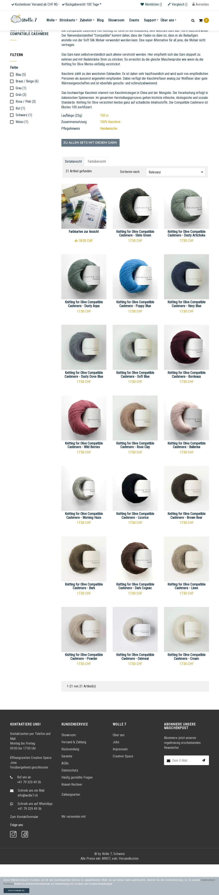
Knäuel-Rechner (71, 815)
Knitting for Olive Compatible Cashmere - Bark (84, 617)
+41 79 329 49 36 (29, 813)
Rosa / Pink (26, 132)
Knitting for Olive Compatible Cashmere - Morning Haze (84, 546)
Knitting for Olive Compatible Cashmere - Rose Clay (135, 476)
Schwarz (24, 146)
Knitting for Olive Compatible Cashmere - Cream (186, 687)
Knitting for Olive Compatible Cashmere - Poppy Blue (135, 335)
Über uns (118, 766)
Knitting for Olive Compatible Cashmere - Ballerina (186, 476)
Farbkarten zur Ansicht (84, 262)
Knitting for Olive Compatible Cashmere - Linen (186, 617)
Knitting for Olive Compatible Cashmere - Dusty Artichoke (186, 264)
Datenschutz (69, 801)
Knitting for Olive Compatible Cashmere (29, 63)
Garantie (66, 787)
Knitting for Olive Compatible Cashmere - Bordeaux (186, 405)
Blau (21, 105)
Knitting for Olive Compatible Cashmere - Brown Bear (186, 546)
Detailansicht (73, 192)
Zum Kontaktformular (24, 847)
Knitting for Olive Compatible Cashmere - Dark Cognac (135, 617)
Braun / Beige (27, 112)
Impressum (120, 780)
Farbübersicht (97, 192)
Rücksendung (70, 780)
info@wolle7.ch (28, 826)
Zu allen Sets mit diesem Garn (90, 173)
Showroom (68, 766)
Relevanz (177, 202)
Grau (21, 119)
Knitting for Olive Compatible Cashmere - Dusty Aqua (84, 335)
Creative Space (123, 787)
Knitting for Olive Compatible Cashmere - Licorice (135, 546)
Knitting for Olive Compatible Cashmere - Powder (84, 687)
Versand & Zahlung (73, 773)
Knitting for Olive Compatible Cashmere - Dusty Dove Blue (84, 405)
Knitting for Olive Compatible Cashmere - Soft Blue (135, 405)
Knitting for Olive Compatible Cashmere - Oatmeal (135, 687)
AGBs (65, 794)
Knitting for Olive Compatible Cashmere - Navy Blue (186, 335)
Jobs (116, 773)
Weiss (22, 153)
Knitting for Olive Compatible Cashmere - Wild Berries (84, 476)
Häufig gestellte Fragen (77, 808)
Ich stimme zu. (16, 890)
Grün (21, 126)
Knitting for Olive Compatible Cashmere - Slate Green (135, 264)
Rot (20, 139)
